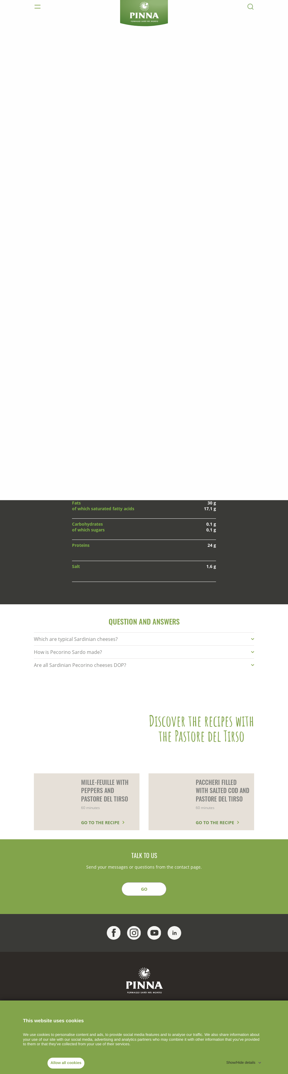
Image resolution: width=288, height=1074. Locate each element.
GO (144, 889)
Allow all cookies (66, 1063)
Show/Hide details (240, 1062)
